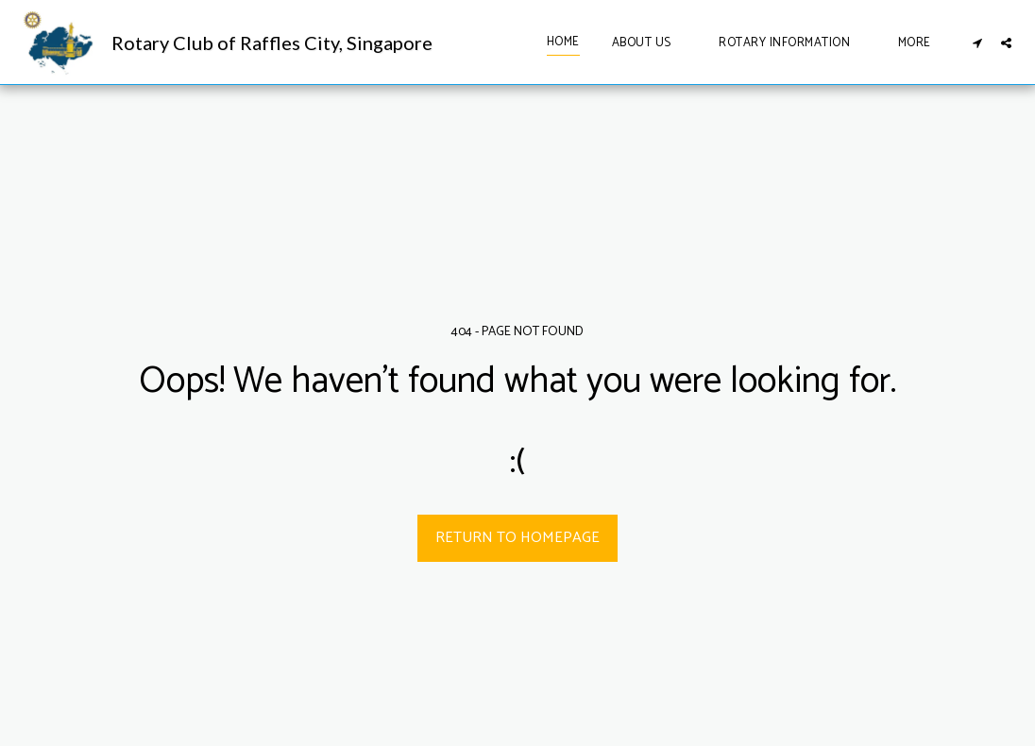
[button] (650, 42)
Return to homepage (517, 538)
